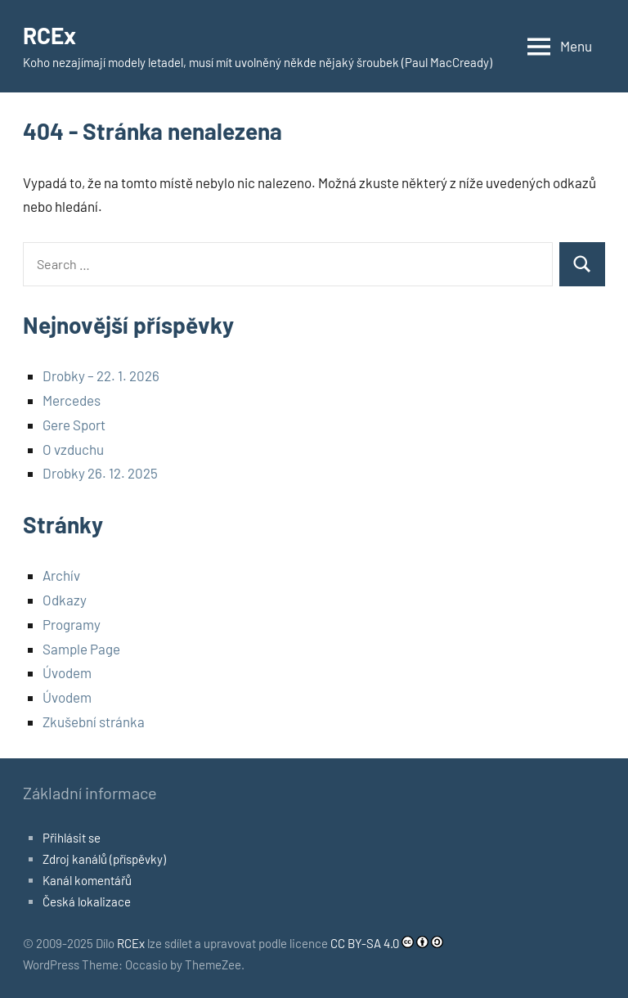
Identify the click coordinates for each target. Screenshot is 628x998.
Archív (61, 575)
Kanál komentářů (87, 880)
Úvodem (67, 672)
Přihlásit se (72, 837)
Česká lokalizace (87, 901)
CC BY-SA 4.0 (364, 943)
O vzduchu (73, 449)
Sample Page (81, 649)
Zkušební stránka (94, 721)
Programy (72, 624)
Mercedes (72, 400)
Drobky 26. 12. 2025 (100, 473)
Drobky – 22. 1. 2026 (101, 375)
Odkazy (65, 599)
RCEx (49, 35)
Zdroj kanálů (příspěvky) (104, 859)
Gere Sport (74, 424)
